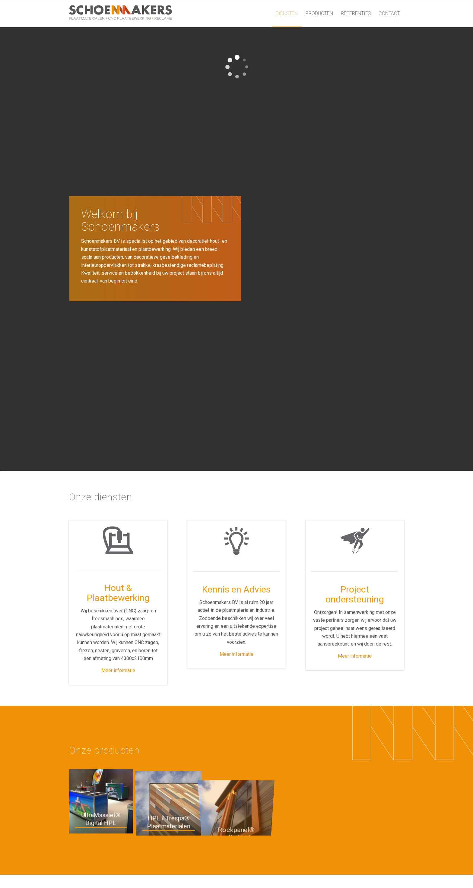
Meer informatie (118, 670)
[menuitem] (287, 13)
